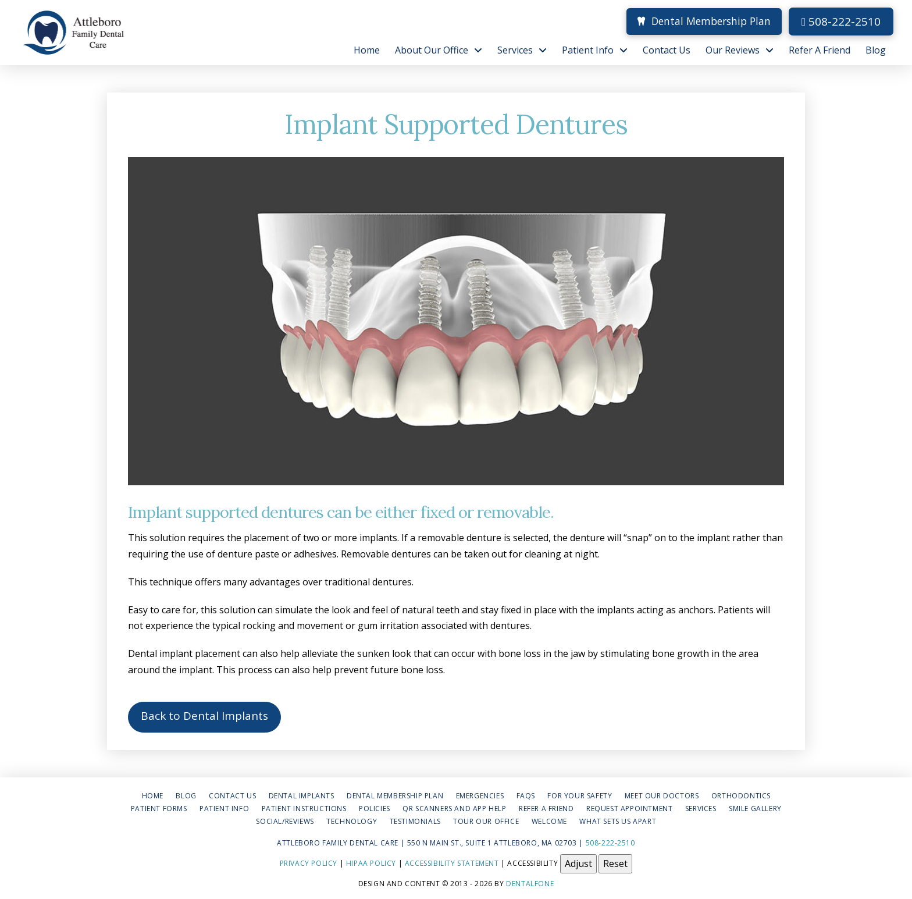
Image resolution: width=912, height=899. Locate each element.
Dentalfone (530, 884)
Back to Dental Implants (204, 715)
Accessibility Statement (452, 863)
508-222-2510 (841, 21)
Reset (615, 863)
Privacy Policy (308, 863)
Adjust (578, 863)
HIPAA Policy (371, 863)
